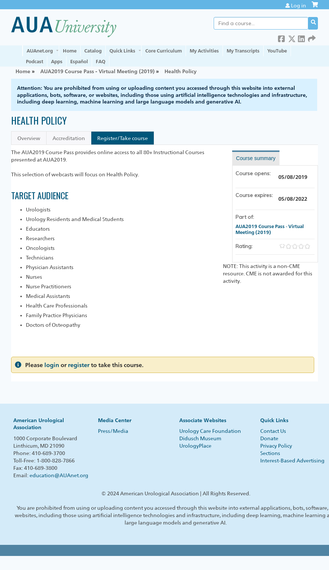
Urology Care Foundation (210, 431)
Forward (311, 37)
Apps (56, 61)
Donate (269, 438)
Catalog (93, 51)
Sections (270, 453)
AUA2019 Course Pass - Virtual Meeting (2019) (97, 71)
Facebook (281, 37)
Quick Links (122, 51)
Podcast (34, 61)
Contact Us (273, 431)
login (51, 365)
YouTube (277, 51)
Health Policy (180, 71)
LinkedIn (301, 37)
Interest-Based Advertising (292, 461)
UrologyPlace (195, 446)
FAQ (100, 61)
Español (79, 61)
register (78, 365)
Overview (28, 138)
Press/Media (113, 431)
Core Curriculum (163, 51)
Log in (298, 6)
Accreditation (68, 138)
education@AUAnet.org (59, 475)
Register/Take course (122, 138)
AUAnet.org (40, 51)
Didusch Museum (200, 438)
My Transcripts (243, 51)
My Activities (204, 51)
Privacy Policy (276, 446)
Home (70, 51)
